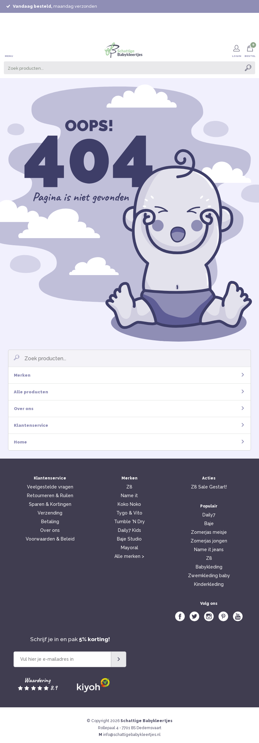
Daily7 (208, 514)
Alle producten (129, 391)
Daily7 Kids (129, 530)
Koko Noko (129, 504)
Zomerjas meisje (209, 532)
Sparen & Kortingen (50, 504)
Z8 (129, 486)
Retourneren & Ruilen (50, 495)
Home (129, 442)
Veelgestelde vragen (50, 486)
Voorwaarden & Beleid (50, 539)
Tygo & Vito (129, 512)
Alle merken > (129, 556)
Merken (129, 375)
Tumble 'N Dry (129, 521)
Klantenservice (129, 425)
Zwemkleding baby (209, 575)
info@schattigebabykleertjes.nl (131, 734)
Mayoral (129, 547)
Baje (209, 523)
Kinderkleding (209, 584)
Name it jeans (209, 549)
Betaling (50, 521)
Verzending (50, 512)
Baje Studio (129, 539)
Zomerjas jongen (209, 540)
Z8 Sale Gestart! (209, 486)
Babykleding (209, 566)
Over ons (129, 408)
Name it (129, 495)
